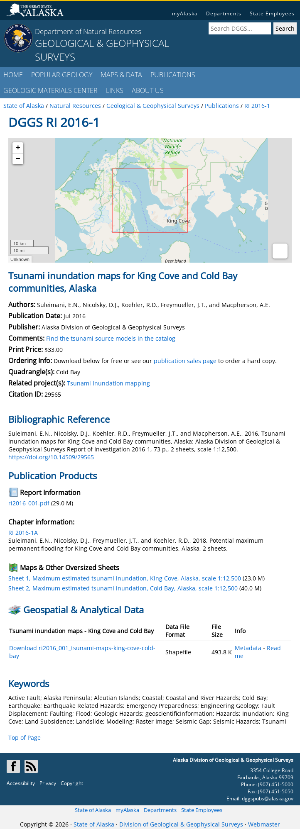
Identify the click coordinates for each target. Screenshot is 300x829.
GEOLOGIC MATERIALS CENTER (50, 90)
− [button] (18, 159)
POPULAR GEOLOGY (61, 74)
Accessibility (21, 783)
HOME (13, 74)
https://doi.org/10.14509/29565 (51, 457)
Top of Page (24, 737)
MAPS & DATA (121, 74)
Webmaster (264, 824)
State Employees (272, 13)
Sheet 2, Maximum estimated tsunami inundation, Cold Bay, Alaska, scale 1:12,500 (123, 588)
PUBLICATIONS (172, 74)
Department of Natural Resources (88, 31)
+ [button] (18, 148)
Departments (223, 13)
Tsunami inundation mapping (108, 383)
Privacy (47, 783)
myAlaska (185, 13)
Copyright (72, 783)
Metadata (248, 648)
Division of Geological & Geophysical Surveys (181, 824)
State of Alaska (93, 810)
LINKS (114, 90)
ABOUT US (148, 90)
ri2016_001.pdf (28, 503)
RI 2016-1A (23, 532)
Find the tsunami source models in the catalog (110, 338)
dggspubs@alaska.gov (267, 798)
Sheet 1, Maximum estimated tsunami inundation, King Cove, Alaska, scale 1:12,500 (124, 578)
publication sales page (185, 361)
